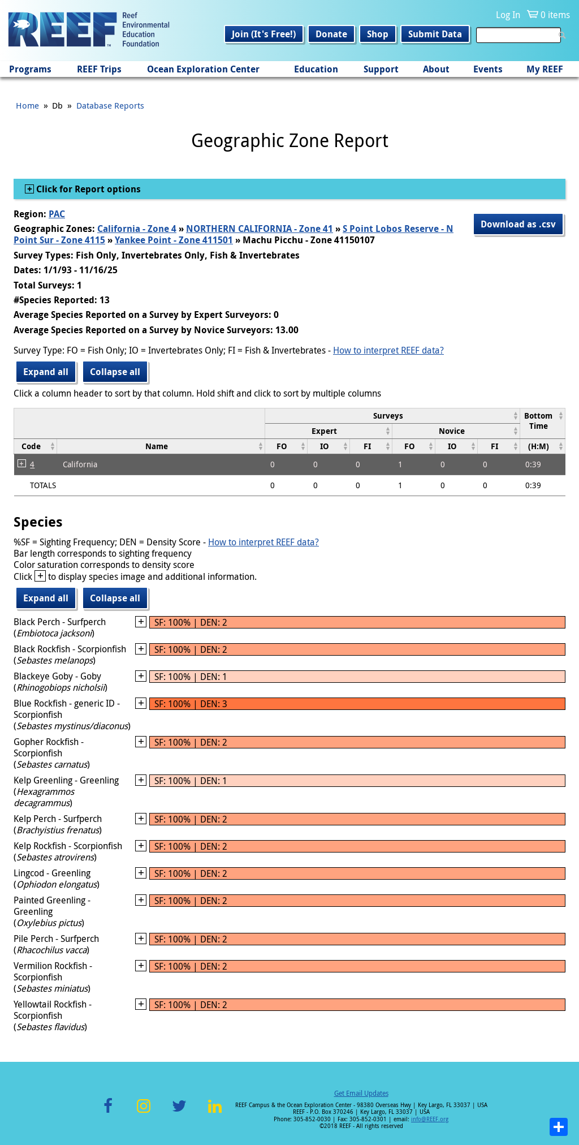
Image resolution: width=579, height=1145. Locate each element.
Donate (331, 34)
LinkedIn (215, 1112)
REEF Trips (99, 69)
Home (27, 105)
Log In (508, 14)
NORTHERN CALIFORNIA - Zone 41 (259, 228)
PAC (57, 214)
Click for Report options (87, 189)
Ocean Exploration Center (203, 69)
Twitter (179, 1112)
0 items (555, 14)
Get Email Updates (361, 1092)
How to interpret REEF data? (388, 350)
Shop (377, 34)
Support (381, 69)
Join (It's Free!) (264, 34)
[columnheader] (392, 415)
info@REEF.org (429, 1119)
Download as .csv (518, 224)
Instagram (143, 1112)
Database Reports (110, 105)
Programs (30, 69)
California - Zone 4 (136, 228)
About (436, 69)
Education (316, 69)
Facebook (108, 1112)
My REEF (544, 69)
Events (488, 69)
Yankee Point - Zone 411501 (174, 240)
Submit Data (435, 34)
